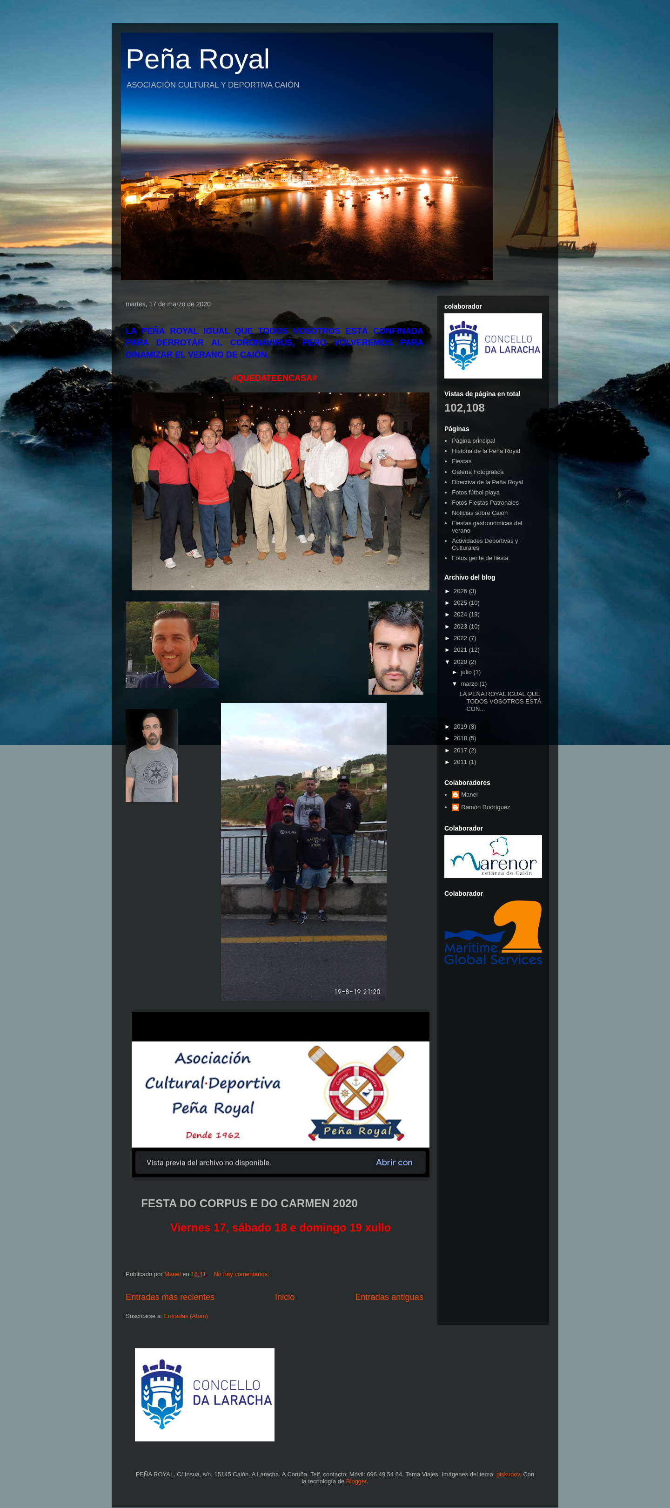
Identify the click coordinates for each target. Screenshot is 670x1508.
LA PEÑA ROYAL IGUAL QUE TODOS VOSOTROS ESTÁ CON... (500, 701)
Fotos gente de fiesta (480, 558)
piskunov (508, 1474)
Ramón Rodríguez (485, 807)
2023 (461, 626)
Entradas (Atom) (186, 1315)
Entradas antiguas (389, 1297)
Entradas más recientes (170, 1297)
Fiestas (461, 461)
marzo (470, 683)
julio (467, 672)
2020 (461, 661)
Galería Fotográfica (477, 471)
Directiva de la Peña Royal (487, 482)
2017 (461, 750)
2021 (461, 649)
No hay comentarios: (242, 1274)
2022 (461, 638)
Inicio (285, 1297)
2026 (461, 591)
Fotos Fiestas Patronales (485, 502)
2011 (461, 761)
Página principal (473, 440)
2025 (461, 602)
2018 (461, 738)
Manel (469, 794)
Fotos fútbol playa (476, 492)
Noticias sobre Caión (480, 512)
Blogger (356, 1481)
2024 (461, 614)
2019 (461, 726)
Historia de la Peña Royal (486, 450)
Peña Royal (198, 58)
